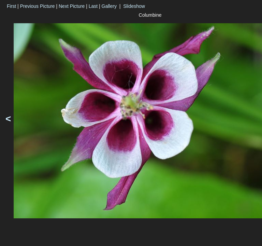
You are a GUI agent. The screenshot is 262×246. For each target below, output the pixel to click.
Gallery (109, 6)
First (11, 6)
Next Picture (72, 6)
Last (93, 6)
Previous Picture (37, 6)
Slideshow (134, 6)
